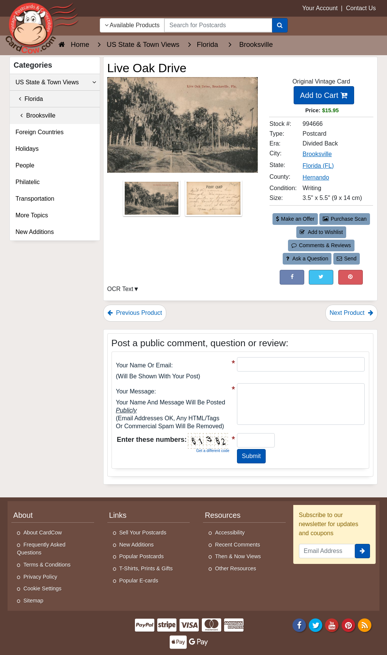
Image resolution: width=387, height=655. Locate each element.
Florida (29, 99)
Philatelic (27, 182)
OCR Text (120, 289)
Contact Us (361, 8)
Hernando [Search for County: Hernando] (316, 177)
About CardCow (42, 533)
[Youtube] (332, 625)
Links (118, 515)
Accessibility (230, 533)
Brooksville (35, 115)
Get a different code (212, 451)
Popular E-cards (138, 581)
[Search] (280, 25)
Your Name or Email (143, 365)
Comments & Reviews (321, 245)
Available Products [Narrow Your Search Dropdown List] (132, 25)
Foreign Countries (39, 132)
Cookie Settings (42, 588)
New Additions (34, 232)
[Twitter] (316, 625)
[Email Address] (327, 551)
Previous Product (134, 313)
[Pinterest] (348, 625)
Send (346, 258)
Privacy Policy (40, 577)
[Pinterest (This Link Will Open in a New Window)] (350, 277)
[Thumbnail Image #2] (213, 200)
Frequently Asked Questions (41, 549)
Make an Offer (295, 219)
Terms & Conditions (47, 565)
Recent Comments (237, 545)
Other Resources (235, 568)
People (24, 165)
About (23, 515)
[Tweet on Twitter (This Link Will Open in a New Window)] (321, 277)
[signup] (362, 551)
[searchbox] (218, 25)
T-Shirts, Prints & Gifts (146, 568)
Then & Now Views (238, 556)
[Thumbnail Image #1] (152, 200)
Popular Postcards (141, 556)
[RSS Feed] (365, 625)
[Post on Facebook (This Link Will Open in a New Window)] (292, 277)
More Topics (31, 215)
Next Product (351, 313)
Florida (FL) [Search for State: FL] (318, 166)
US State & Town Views (55, 82)
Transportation (34, 198)
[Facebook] (299, 625)
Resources (222, 515)
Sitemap (33, 601)
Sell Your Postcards (143, 533)
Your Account (320, 8)
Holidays (27, 149)
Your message (135, 391)
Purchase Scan (345, 219)
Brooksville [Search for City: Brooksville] (317, 154)
